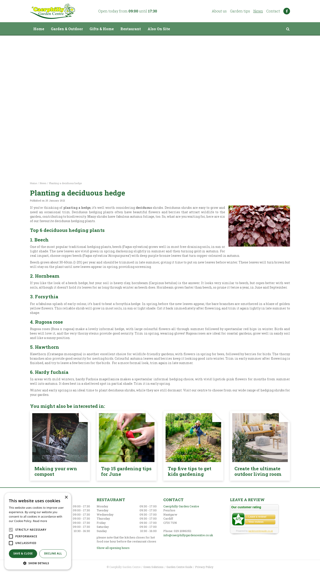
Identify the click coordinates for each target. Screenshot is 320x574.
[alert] (37, 531)
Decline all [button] (53, 553)
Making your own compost (55, 471)
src (288, 29)
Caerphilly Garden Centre (181, 506)
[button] (38, 563)
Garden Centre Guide (179, 567)
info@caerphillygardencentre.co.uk (188, 535)
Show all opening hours (113, 548)
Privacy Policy (204, 567)
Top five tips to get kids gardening (189, 471)
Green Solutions (153, 567)
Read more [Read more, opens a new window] (40, 521)
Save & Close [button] (23, 553)
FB (286, 11)
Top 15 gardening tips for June (126, 471)
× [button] (66, 497)
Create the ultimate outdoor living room (257, 471)
